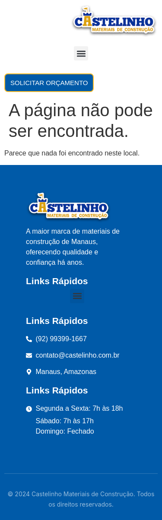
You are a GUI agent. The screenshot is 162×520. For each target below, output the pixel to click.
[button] (81, 53)
